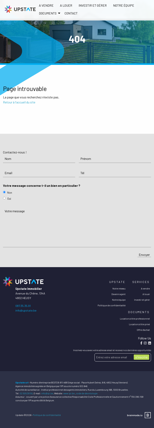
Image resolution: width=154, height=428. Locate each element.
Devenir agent (118, 294)
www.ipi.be (69, 393)
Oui (9, 198)
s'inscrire (141, 357)
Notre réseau (119, 288)
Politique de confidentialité (112, 305)
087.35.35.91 (23, 305)
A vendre (46, 5)
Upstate (117, 282)
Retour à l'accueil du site (19, 102)
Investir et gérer (93, 5)
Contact (71, 13)
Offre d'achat (143, 330)
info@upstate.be (25, 310)
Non (9, 192)
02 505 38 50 (26, 393)
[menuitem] (46, 5)
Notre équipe (123, 5)
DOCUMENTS (48, 13)
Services (141, 282)
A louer (66, 5)
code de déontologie (86, 393)
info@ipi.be (47, 393)
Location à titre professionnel (135, 318)
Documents (139, 312)
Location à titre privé (139, 324)
